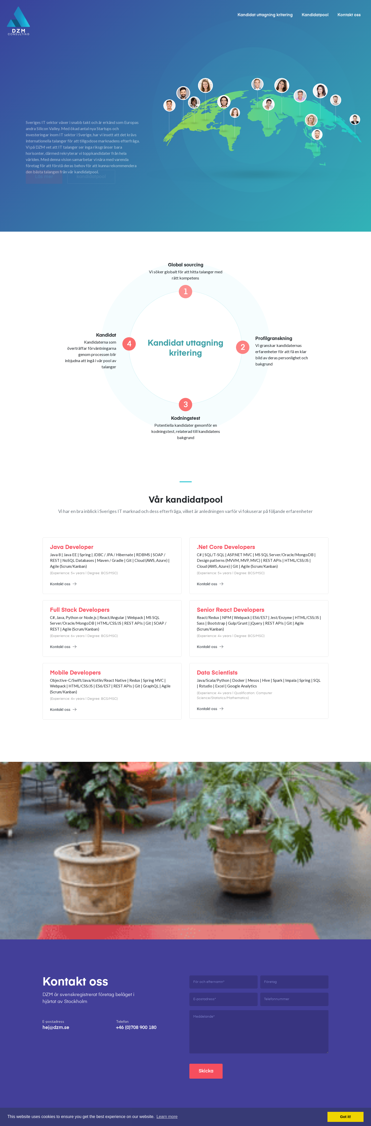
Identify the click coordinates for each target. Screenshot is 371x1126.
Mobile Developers (75, 673)
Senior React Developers (230, 610)
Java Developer (71, 547)
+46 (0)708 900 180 (136, 1027)
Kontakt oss (349, 15)
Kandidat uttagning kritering (265, 15)
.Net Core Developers (226, 547)
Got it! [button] (345, 1117)
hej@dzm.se (56, 1027)
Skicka (206, 1071)
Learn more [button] (167, 1116)
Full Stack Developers (79, 610)
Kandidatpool (315, 15)
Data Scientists (217, 673)
